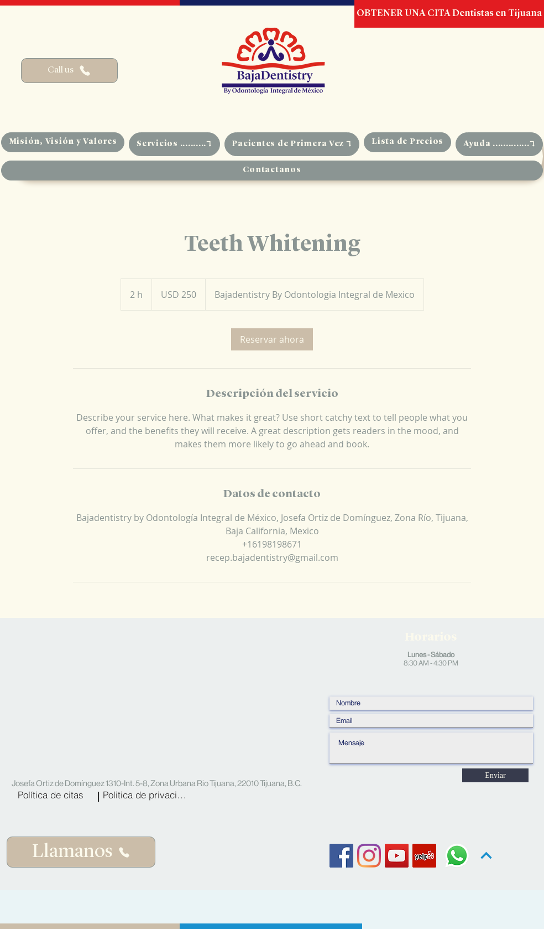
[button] (174, 144)
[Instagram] (369, 856)
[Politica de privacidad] (147, 794)
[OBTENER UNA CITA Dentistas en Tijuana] (449, 14)
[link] (272, 339)
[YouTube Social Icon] (397, 856)
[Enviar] (495, 775)
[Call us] (69, 70)
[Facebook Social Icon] (341, 856)
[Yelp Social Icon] (424, 856)
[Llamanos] (81, 852)
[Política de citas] (51, 794)
